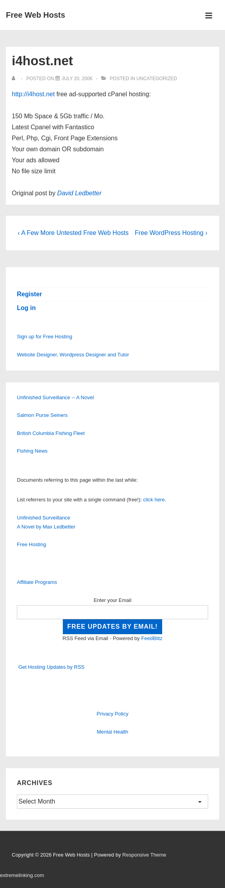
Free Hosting (31, 544)
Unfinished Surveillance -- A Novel (55, 397)
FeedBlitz (151, 638)
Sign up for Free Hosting (44, 336)
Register (29, 294)
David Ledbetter (79, 193)
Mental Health (112, 732)
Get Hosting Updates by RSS (51, 667)
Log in (26, 308)
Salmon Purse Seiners (42, 415)
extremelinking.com (22, 875)
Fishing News (32, 451)
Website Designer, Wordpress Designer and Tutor (73, 355)
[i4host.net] (77, 78)
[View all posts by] (15, 78)
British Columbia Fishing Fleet (51, 433)
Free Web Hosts (35, 15)
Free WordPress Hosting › (171, 232)
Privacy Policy (112, 714)
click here (154, 500)
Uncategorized (157, 78)
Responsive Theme (144, 855)
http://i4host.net (33, 94)
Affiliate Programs (37, 582)
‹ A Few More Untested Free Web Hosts (73, 232)
